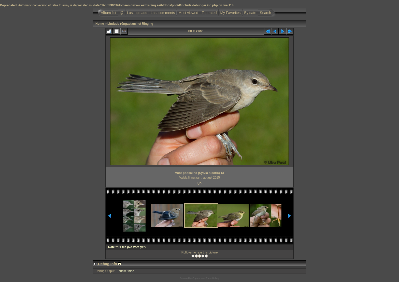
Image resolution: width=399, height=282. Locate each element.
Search (265, 13)
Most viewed (188, 13)
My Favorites (230, 13)
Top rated (209, 13)
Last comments (163, 13)
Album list (108, 13)
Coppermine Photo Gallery (205, 278)
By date (250, 13)
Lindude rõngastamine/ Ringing (130, 23)
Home (99, 23)
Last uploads (137, 13)
